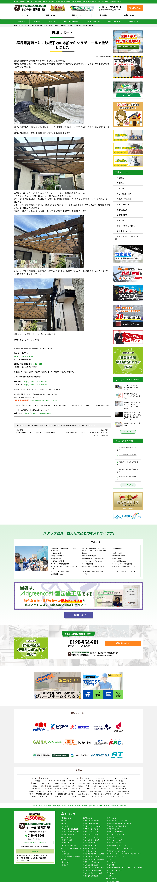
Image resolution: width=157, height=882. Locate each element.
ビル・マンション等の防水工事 (127, 237)
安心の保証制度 (90, 843)
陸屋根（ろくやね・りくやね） (65, 783)
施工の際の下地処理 (91, 834)
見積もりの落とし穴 (91, 865)
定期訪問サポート (90, 846)
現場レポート (66, 865)
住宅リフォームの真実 (90, 848)
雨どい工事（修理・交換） (71, 832)
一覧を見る (128, 432)
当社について (129, 15)
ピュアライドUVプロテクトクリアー (120, 848)
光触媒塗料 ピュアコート (117, 846)
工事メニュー (65, 821)
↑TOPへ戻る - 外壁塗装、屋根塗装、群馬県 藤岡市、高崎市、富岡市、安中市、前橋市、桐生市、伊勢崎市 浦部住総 (78, 805)
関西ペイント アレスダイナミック (119, 823)
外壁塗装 (21, 21)
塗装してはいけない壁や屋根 (94, 859)
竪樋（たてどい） (61, 796)
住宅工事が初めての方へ (93, 821)
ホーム (25, 15)
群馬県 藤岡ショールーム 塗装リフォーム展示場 (125, 868)
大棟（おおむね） (84, 794)
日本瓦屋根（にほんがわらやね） (104, 783)
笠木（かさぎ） (37, 789)
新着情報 (111, 873)
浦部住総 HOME (66, 818)
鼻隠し (34, 796)
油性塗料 (124, 778)
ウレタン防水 (108, 781)
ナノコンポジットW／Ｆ (116, 834)
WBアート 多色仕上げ (115, 832)
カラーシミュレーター (92, 832)
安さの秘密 (65, 854)
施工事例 (103, 15)
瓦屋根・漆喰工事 (93, 21)
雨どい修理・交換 (71, 21)
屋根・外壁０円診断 (91, 823)
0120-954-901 (111, 7)
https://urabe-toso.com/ (23, 356)
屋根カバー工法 (114, 21)
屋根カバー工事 (67, 840)
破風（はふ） (110, 791)
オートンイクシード (91, 837)
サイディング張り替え (126, 225)
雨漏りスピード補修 (91, 829)
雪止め (80, 786)
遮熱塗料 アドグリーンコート (118, 851)
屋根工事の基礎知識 (91, 876)
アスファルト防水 (94, 781)
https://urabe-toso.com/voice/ (36, 384)
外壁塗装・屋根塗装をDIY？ (94, 870)
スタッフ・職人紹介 (115, 870)
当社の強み (112, 862)
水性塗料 (38, 781)
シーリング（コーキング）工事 (55, 781)
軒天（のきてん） (96, 791)
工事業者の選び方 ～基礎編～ (95, 854)
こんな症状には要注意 (92, 840)
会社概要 (111, 865)
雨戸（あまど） (92, 789)
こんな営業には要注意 (92, 857)
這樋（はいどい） (121, 789)
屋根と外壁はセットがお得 (93, 873)
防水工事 (52, 21)
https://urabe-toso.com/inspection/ (44, 400)
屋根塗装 (37, 21)
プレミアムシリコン (115, 843)
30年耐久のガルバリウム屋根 (94, 868)
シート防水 (119, 781)
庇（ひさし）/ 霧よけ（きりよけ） (56, 789)
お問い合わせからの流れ (93, 826)
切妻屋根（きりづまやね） (66, 794)
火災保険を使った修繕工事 (71, 857)
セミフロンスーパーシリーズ (118, 857)
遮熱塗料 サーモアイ (115, 837)
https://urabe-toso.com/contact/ (38, 413)
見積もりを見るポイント (93, 862)
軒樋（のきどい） (46, 796)
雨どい (65, 791)
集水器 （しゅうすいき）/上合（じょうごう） (44, 791)
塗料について (111, 818)
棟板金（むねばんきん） (79, 791)
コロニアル (121, 796)
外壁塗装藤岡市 (128, 508)
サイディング (86, 778)
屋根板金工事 (134, 21)
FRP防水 (84, 796)
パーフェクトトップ (115, 840)
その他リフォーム (124, 231)
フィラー (56, 778)
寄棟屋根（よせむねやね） (45, 794)
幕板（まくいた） (106, 789)
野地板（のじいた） (119, 786)
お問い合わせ (111, 879)
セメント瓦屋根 (84, 783)
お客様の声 (65, 862)
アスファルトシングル (97, 796)
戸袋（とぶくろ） (77, 789)
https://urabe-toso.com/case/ (35, 381)
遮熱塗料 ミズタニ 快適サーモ (119, 826)
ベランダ (82, 781)
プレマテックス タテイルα (117, 821)
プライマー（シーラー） (70, 778)
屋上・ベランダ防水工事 (70, 829)
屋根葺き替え (122, 215)
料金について (77, 15)
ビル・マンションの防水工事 (71, 848)
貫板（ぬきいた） (124, 791)
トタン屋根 (122, 783)
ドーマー (127, 794)
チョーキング (45, 778)
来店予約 (110, 876)
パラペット (74, 796)
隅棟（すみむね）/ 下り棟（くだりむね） (107, 794)
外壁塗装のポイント (91, 851)
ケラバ (31, 794)
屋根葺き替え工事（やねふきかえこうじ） (61, 786)
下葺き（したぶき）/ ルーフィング (97, 786)
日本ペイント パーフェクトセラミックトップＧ (124, 854)
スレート (111, 796)
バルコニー (72, 781)
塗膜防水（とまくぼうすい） (42, 783)
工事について (50, 15)
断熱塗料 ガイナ (113, 829)
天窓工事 (120, 220)
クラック (35, 778)
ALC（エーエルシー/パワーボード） (106, 778)
